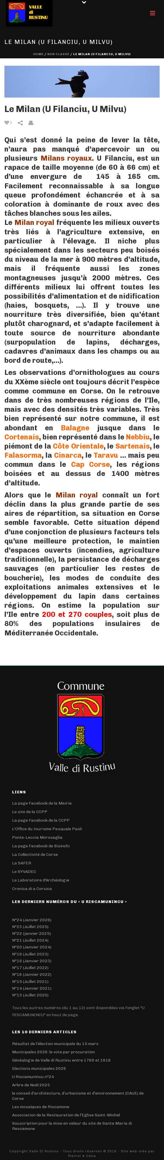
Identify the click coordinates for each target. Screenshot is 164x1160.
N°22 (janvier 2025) (31, 933)
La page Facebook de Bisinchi (41, 845)
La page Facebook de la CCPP (41, 820)
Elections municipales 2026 (39, 1068)
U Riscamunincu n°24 (33, 1076)
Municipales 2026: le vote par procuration (53, 1051)
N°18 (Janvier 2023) (31, 960)
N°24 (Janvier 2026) (31, 919)
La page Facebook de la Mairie (42, 803)
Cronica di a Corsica (32, 888)
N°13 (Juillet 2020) (30, 995)
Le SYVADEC (24, 871)
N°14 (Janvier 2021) (31, 988)
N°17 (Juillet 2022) (30, 967)
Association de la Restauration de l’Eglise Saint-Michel (66, 1115)
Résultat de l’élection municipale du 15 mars (55, 1043)
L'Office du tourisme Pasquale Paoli (47, 828)
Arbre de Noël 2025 (31, 1085)
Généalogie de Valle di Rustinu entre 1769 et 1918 (61, 1060)
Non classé (58, 54)
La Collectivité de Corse (35, 854)
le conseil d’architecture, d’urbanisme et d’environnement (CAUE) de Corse (78, 1096)
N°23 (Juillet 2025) (30, 926)
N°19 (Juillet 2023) (30, 954)
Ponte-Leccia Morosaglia (37, 837)
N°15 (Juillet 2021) (30, 981)
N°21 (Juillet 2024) (30, 940)
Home (38, 54)
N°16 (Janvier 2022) (31, 974)
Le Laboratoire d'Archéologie (40, 880)
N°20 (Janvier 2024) (31, 947)
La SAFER (21, 863)
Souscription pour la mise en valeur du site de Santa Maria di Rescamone (72, 1126)
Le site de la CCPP (29, 811)
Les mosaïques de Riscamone (40, 1106)
